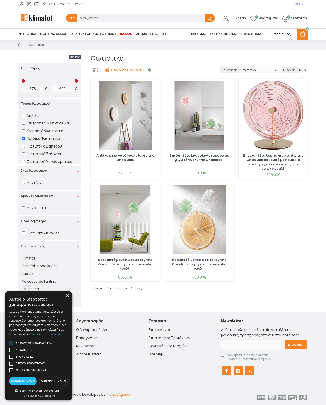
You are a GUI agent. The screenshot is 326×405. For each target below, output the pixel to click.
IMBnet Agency (118, 394)
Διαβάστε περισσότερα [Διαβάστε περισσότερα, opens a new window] (44, 334)
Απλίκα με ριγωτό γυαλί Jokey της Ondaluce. (125, 157)
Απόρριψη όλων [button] (53, 381)
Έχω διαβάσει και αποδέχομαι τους (246, 357)
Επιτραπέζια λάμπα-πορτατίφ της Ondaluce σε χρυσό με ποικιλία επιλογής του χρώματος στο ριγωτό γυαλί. (273, 162)
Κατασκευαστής (33, 246)
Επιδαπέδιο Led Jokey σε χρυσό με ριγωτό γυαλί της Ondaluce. (199, 157)
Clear (76, 57)
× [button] (67, 296)
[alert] (38, 345)
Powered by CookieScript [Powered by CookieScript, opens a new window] (38, 395)
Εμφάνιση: (289, 70)
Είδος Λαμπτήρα (33, 221)
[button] (11, 343)
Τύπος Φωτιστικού (35, 103)
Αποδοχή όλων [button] (23, 381)
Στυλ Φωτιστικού (34, 170)
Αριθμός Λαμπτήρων (37, 196)
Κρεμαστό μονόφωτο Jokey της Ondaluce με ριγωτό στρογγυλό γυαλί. (125, 264)
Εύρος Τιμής (30, 68)
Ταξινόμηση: (230, 70)
